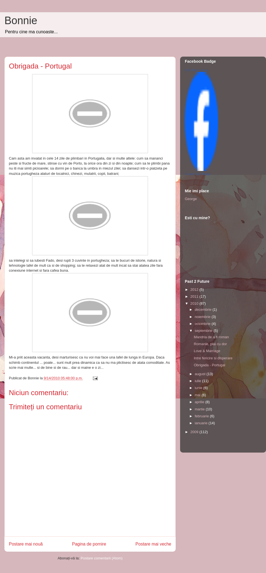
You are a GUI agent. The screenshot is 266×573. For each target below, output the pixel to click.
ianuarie (202, 423)
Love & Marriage (207, 351)
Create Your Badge (198, 174)
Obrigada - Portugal (209, 365)
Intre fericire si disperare (213, 358)
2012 (195, 289)
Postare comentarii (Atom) (101, 558)
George (191, 199)
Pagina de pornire (89, 544)
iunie (199, 388)
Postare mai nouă (26, 544)
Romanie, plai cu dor (210, 344)
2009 (195, 432)
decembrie (204, 309)
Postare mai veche (153, 544)
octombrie (203, 324)
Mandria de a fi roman (211, 337)
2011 (195, 296)
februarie (202, 416)
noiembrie (203, 317)
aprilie (200, 402)
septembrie (204, 331)
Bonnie (20, 20)
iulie (198, 381)
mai (198, 395)
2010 (195, 303)
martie (200, 409)
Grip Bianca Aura (196, 70)
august (201, 374)
